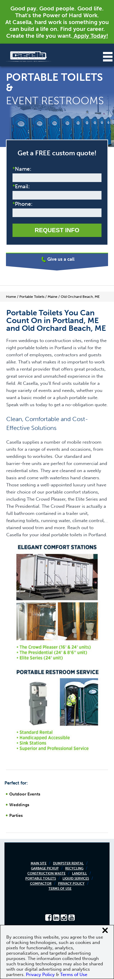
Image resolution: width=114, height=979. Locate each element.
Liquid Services (76, 878)
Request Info (57, 230)
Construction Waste (46, 873)
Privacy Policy (71, 883)
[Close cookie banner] (105, 930)
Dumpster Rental (68, 863)
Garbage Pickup (45, 868)
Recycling (74, 868)
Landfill (79, 873)
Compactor (40, 883)
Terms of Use (60, 889)
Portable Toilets (40, 878)
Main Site (38, 863)
